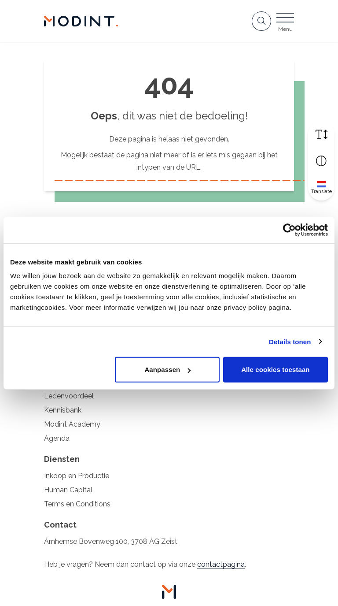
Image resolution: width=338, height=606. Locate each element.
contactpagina (221, 564)
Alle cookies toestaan (275, 369)
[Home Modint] (81, 21)
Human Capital (68, 490)
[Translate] (321, 187)
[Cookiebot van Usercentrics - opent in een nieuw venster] (289, 229)
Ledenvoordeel (69, 396)
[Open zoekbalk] (261, 21)
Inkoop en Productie (76, 476)
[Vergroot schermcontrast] (321, 160)
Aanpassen (167, 369)
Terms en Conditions (77, 504)
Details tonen (290, 341)
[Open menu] (285, 23)
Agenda (57, 438)
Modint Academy (72, 424)
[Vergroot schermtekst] (321, 134)
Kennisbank (62, 410)
